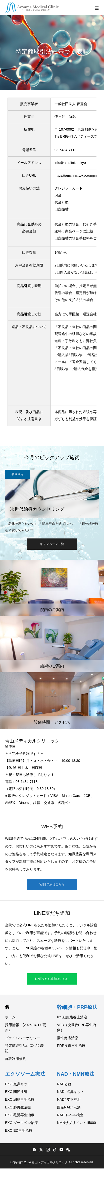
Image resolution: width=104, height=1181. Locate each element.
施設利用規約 (15, 1059)
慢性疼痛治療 (67, 1038)
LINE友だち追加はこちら (52, 979)
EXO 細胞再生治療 (19, 1099)
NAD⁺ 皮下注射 (69, 1099)
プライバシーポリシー (22, 1038)
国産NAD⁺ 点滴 (69, 1107)
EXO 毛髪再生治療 (19, 1115)
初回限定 (18, 474)
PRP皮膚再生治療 (71, 1046)
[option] (52, 501)
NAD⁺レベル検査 (70, 1115)
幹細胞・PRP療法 (77, 1007)
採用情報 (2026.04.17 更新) (25, 1027)
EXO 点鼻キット (18, 1084)
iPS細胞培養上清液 (72, 1017)
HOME (7, 1007)
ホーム (10, 1017)
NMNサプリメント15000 (76, 1123)
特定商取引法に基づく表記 (24, 1048)
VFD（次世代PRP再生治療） (76, 1027)
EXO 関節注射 (16, 1092)
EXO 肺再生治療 (18, 1107)
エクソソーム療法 (25, 1074)
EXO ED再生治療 (18, 1130)
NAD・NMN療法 (75, 1074)
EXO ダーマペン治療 (21, 1123)
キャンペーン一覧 (52, 544)
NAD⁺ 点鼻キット (70, 1092)
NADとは (64, 1084)
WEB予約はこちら (51, 884)
